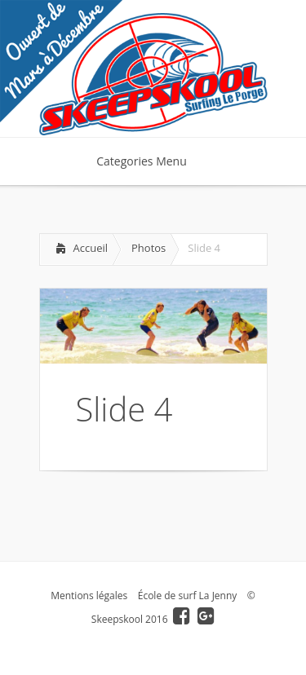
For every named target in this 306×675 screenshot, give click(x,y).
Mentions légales (89, 595)
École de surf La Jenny (187, 595)
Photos (148, 247)
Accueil (91, 247)
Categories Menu (152, 161)
